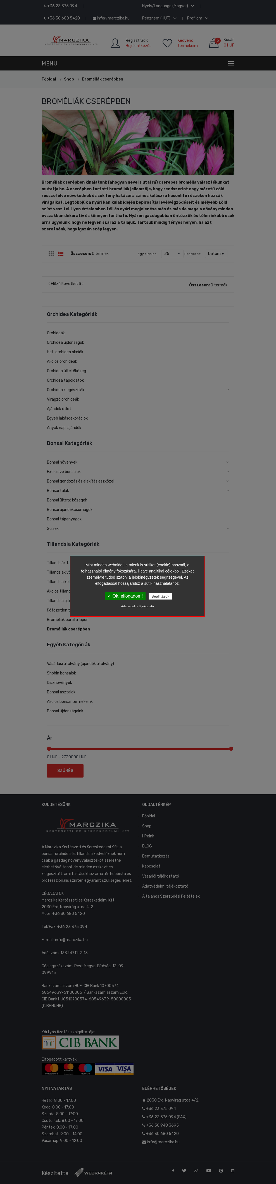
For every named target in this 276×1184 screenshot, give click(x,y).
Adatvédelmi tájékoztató (137, 606)
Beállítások (160, 596)
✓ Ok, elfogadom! (125, 596)
